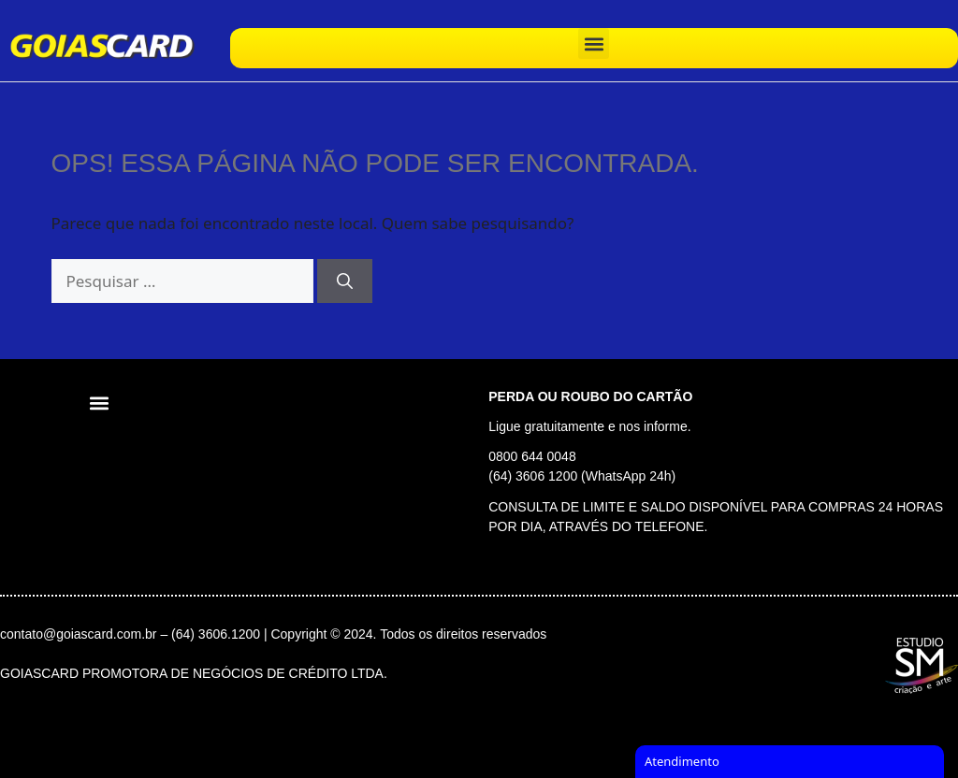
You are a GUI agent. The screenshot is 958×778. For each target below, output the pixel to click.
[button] (593, 43)
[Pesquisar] (344, 281)
